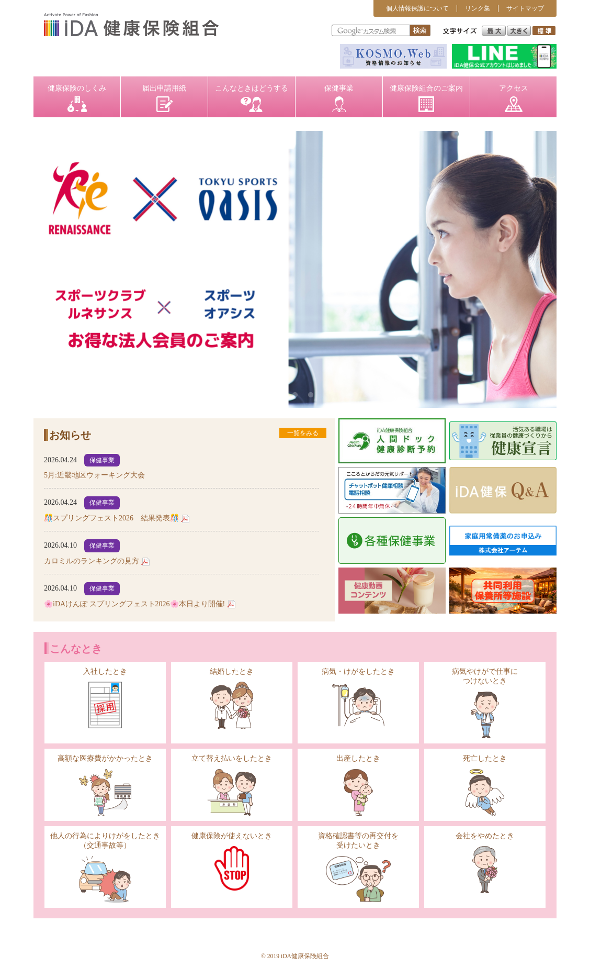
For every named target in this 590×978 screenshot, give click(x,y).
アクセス (513, 98)
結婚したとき (232, 698)
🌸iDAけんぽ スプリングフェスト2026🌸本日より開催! (134, 604)
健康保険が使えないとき (231, 861)
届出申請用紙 (164, 98)
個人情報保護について (417, 8)
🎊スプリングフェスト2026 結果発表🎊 (111, 518)
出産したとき (358, 785)
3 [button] (310, 395)
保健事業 (339, 98)
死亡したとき (485, 785)
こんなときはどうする (251, 98)
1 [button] (279, 395)
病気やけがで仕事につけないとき (485, 703)
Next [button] (534, 269)
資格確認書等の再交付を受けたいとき (358, 867)
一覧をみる (303, 433)
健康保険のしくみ (77, 98)
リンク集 (477, 8)
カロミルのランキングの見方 (91, 561)
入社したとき (105, 698)
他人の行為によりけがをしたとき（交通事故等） (105, 867)
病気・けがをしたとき (358, 698)
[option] (295, 269)
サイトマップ (525, 8)
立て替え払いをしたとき (231, 785)
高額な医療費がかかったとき (105, 785)
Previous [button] (56, 269)
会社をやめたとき (485, 862)
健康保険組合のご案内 (426, 98)
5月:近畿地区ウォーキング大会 (94, 475)
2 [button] (295, 395)
